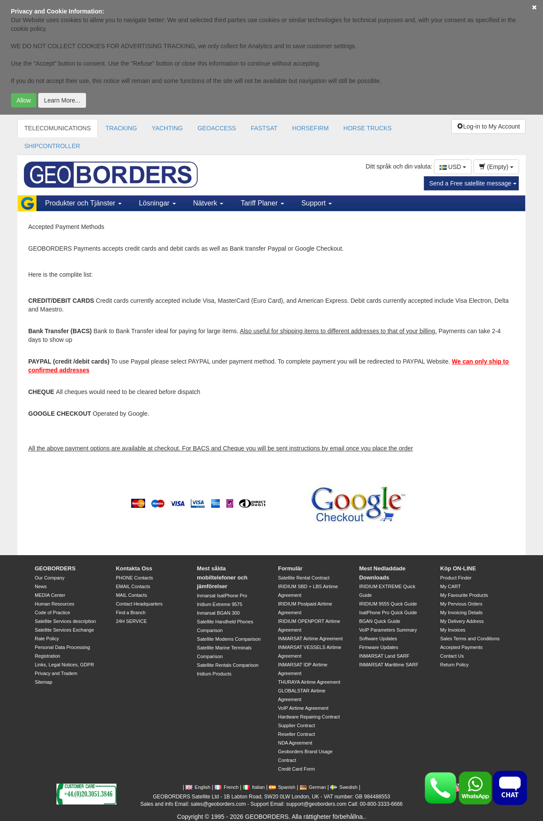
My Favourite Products (464, 595)
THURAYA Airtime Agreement (309, 682)
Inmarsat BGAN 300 (218, 613)
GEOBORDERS (55, 568)
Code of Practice (52, 612)
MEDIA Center (50, 595)
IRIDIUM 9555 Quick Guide (388, 603)
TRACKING (121, 128)
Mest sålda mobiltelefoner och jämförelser (222, 577)
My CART (450, 586)
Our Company (49, 577)
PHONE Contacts (134, 577)
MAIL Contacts (131, 595)
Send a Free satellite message (473, 183)
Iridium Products (214, 673)
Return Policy (454, 664)
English (197, 787)
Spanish (282, 787)
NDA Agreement (295, 742)
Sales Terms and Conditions (470, 638)
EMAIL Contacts (133, 586)
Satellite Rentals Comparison (227, 665)
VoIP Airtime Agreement (303, 708)
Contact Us (452, 656)
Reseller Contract (296, 734)
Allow (24, 100)
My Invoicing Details (461, 612)
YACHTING (167, 128)
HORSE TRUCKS (368, 128)
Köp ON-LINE (458, 568)
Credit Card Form (296, 768)
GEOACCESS (217, 128)
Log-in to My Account (488, 126)
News (41, 586)
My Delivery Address (461, 621)
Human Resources (54, 603)
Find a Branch (131, 612)
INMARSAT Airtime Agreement (310, 638)
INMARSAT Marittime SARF (389, 664)
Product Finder (455, 577)
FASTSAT (264, 128)
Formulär (290, 568)
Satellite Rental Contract (304, 577)
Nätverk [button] (208, 203)
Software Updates (378, 638)
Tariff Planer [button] (262, 203)
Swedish (344, 787)
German (313, 787)
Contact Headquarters (139, 603)
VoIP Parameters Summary (388, 629)
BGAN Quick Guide (380, 621)
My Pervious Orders (461, 603)
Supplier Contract (296, 725)
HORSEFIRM (310, 128)
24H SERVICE (131, 621)
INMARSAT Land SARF (384, 656)
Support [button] (316, 203)
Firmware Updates (378, 647)
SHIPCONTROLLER (52, 145)
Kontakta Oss (134, 568)
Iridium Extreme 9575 (219, 604)
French (226, 787)
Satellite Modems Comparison (229, 639)
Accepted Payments (461, 647)
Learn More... (62, 100)
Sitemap (43, 682)
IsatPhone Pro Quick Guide (388, 612)
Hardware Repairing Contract (309, 716)
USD (453, 166)
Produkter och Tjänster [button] (83, 203)
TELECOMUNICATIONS (57, 128)
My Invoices (452, 629)
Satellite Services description (65, 621)
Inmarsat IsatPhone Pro (222, 595)
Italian (254, 787)
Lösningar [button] (157, 203)
